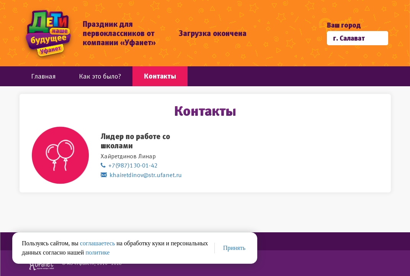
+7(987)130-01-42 (133, 165)
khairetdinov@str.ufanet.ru (145, 174)
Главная (43, 76)
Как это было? (100, 76)
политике (97, 252)
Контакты (160, 76)
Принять (234, 248)
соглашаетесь (97, 243)
